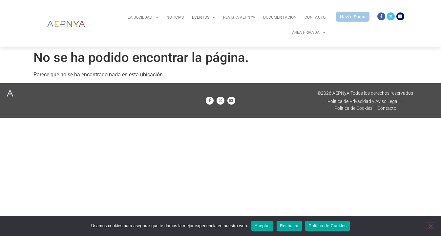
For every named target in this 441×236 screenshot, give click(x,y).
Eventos (204, 17)
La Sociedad (143, 17)
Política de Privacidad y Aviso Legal (362, 101)
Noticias (175, 17)
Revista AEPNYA (239, 17)
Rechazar (289, 225)
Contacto (315, 17)
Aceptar (262, 225)
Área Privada (309, 32)
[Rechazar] (430, 225)
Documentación (280, 17)
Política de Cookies (327, 225)
